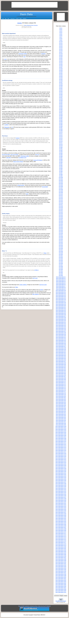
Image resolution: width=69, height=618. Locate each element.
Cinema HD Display (37, 160)
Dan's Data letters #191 (61, 563)
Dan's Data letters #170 (61, 531)
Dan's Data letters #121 (61, 457)
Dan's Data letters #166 (61, 525)
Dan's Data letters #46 (61, 344)
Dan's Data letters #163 (61, 521)
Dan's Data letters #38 (61, 332)
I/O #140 (61, 239)
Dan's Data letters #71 (61, 382)
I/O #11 (60, 43)
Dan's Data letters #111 (61, 442)
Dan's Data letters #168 (61, 528)
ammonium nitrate (23, 53)
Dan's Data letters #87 (61, 406)
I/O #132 (61, 227)
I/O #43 (60, 91)
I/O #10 (60, 41)
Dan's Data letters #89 (61, 409)
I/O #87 (60, 157)
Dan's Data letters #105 (61, 433)
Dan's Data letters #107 (61, 436)
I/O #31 (60, 73)
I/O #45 (60, 94)
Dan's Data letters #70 (61, 381)
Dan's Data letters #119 (61, 454)
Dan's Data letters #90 (61, 411)
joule (5, 59)
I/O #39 (60, 85)
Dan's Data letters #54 (61, 356)
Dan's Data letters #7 (61, 286)
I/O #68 (60, 129)
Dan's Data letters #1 (61, 276)
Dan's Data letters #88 (61, 408)
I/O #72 (60, 135)
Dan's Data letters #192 (61, 565)
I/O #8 (60, 38)
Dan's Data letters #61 (61, 367)
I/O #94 (60, 168)
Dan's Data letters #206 (61, 586)
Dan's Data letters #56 (61, 359)
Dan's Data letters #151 (61, 503)
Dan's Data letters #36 (61, 329)
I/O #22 (60, 59)
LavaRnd (6, 124)
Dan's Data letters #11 (61, 292)
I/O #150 (61, 254)
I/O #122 (61, 212)
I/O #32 (60, 74)
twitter (21, 18)
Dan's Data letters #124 (61, 462)
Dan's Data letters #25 (61, 313)
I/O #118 (61, 206)
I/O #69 (60, 130)
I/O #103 (61, 181)
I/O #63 (60, 121)
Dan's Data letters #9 (61, 289)
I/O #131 (61, 225)
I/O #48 (60, 98)
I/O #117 (61, 204)
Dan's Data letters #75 (61, 388)
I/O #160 (61, 269)
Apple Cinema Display (18, 161)
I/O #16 (60, 50)
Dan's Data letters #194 (61, 568)
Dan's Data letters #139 (61, 485)
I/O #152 (61, 257)
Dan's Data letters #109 (61, 439)
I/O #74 (60, 138)
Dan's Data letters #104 (61, 432)
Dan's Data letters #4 (61, 281)
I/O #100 (61, 177)
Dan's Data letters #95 (61, 418)
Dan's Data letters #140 (61, 486)
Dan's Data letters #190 (61, 562)
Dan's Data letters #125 (61, 464)
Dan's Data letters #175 (61, 539)
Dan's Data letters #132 (61, 474)
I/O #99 (60, 175)
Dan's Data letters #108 (61, 438)
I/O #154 (61, 260)
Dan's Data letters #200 (61, 577)
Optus (45, 253)
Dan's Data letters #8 (61, 287)
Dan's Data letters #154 (61, 507)
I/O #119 (61, 207)
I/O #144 (61, 245)
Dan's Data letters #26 (61, 314)
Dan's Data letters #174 (61, 537)
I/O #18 (60, 53)
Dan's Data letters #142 (61, 489)
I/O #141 (61, 240)
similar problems (23, 284)
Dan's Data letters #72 (61, 384)
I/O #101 (61, 178)
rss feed (17, 18)
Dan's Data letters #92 (61, 414)
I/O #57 (60, 112)
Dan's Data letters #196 (61, 571)
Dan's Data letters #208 (61, 589)
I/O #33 (60, 76)
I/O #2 (60, 29)
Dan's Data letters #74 (61, 387)
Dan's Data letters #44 (61, 341)
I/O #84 (60, 153)
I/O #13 (60, 46)
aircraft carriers (21, 185)
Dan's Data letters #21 (61, 307)
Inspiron (17, 138)
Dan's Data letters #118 (61, 453)
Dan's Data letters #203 (61, 581)
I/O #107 (61, 187)
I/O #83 (60, 151)
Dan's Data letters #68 (61, 378)
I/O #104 (61, 183)
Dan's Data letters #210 (61, 592)
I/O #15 (60, 49)
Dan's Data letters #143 (61, 491)
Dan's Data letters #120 (61, 456)
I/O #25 (60, 64)
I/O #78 (60, 144)
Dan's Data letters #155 (61, 509)
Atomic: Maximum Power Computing (31, 25)
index (8, 18)
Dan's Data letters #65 (61, 373)
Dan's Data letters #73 (61, 385)
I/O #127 (61, 219)
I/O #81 (60, 148)
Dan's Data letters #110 (61, 441)
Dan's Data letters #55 (61, 358)
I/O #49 (60, 100)
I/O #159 (61, 267)
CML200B (8, 157)
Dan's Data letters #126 (61, 465)
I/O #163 (61, 273)
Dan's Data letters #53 (61, 355)
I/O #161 (61, 270)
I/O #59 (60, 115)
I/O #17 (60, 52)
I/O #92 (60, 165)
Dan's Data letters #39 (61, 334)
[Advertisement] (35, 5)
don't (34, 278)
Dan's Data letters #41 (61, 337)
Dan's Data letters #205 (61, 584)
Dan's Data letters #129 (61, 470)
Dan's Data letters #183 (61, 551)
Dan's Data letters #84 (61, 402)
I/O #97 (60, 172)
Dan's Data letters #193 (61, 566)
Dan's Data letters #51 (61, 352)
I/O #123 (61, 213)
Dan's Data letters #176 (61, 540)
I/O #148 (61, 251)
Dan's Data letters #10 (61, 290)
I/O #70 (60, 132)
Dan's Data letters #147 (61, 497)
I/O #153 (61, 258)
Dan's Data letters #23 (61, 310)
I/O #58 (60, 114)
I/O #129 (61, 222)
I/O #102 (61, 180)
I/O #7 (60, 37)
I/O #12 (60, 44)
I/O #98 (60, 174)
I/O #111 (61, 195)
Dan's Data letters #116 (61, 450)
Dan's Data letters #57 (61, 361)
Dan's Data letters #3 (61, 279)
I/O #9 (60, 40)
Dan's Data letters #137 (61, 482)
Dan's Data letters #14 (61, 296)
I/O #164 (61, 275)
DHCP (41, 289)
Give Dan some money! (61, 601)
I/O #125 (61, 216)
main (3, 18)
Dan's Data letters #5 (61, 283)
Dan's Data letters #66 (61, 375)
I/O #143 (61, 243)
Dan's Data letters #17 (61, 301)
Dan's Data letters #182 (61, 549)
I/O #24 (60, 62)
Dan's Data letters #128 (61, 468)
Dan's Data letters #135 (61, 479)
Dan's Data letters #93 (61, 415)
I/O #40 (60, 86)
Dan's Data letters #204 (61, 583)
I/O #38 (60, 83)
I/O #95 (60, 169)
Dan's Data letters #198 (61, 574)
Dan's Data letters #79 (61, 394)
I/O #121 (61, 210)
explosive (43, 53)
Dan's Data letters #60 (61, 365)
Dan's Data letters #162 (61, 519)
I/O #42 (60, 89)
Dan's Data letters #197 (61, 572)
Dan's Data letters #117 (61, 451)
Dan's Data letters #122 (61, 459)
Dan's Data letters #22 (61, 308)
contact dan (12, 18)
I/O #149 (61, 252)
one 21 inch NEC (14, 154)
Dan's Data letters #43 (61, 340)
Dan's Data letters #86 (61, 405)
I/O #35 (60, 79)
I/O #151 (61, 255)
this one (37, 154)
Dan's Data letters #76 (61, 390)
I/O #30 (60, 71)
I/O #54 (60, 108)
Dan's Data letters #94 (61, 417)
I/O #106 (61, 186)
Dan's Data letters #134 (61, 477)
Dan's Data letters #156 (61, 510)
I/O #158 (61, 266)
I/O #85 (60, 154)
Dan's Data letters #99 (61, 424)
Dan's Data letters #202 (61, 580)
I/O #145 (61, 246)
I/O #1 (60, 28)
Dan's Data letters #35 (61, 328)
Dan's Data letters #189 (61, 560)
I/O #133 (61, 228)
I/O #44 (60, 92)
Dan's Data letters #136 (61, 480)
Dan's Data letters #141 (61, 488)
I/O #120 (61, 209)
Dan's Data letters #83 (61, 400)
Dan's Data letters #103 (61, 430)
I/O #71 (60, 133)
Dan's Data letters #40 (61, 335)
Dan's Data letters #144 (61, 492)
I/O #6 (60, 35)
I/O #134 (61, 230)
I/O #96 (60, 171)
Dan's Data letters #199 (61, 575)
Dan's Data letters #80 (61, 396)
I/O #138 (61, 236)
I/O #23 (60, 61)
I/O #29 (60, 70)
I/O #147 (61, 249)
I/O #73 (60, 136)
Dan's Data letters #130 (61, 471)
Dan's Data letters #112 (61, 444)
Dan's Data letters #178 (61, 543)
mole (24, 56)
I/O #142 (61, 242)
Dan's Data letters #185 (61, 554)
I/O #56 (60, 111)
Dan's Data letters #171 (61, 533)
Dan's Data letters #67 (61, 376)
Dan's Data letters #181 (61, 548)
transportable (45, 186)
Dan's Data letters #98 (61, 423)
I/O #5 (60, 34)
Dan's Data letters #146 (61, 495)
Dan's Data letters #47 (61, 346)
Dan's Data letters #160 (61, 516)
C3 (12, 127)
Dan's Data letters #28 (61, 317)
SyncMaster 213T (22, 157)
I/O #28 (60, 68)
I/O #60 (60, 117)
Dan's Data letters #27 (61, 316)
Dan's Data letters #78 (61, 393)
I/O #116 (61, 203)
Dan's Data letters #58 (61, 362)
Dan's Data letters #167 (61, 527)
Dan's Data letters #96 (61, 420)
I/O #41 (60, 88)
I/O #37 (60, 82)
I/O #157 (61, 264)
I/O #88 (60, 159)
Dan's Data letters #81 (61, 397)
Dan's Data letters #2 (61, 278)
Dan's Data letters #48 (61, 347)
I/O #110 (61, 194)
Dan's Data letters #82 (61, 399)
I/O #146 (61, 248)
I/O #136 (61, 233)
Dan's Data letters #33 (61, 325)
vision (27, 193)
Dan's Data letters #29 (61, 319)
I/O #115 (61, 201)
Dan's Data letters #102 (61, 429)
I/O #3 (60, 31)
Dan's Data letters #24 (61, 311)
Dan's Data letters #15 (61, 298)
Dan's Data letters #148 (61, 498)
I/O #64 (60, 123)
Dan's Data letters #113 (61, 445)
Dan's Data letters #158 (61, 513)
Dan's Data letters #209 (61, 590)
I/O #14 (60, 47)
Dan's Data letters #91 (61, 412)
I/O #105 (61, 184)
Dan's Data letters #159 (61, 515)
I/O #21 (60, 58)
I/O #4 (60, 32)
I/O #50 (60, 102)
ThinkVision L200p (25, 156)
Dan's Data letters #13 (61, 295)
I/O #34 (60, 77)
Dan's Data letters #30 (61, 320)
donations (24, 18)
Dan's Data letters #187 (61, 557)
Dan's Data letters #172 (61, 534)
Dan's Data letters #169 (61, 530)
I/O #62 (60, 120)
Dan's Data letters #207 (61, 587)
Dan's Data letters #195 (61, 569)
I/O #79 (60, 145)
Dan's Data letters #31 (61, 322)
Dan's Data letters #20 (61, 305)
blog (5, 18)
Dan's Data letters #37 (61, 331)
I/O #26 (60, 65)
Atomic (19, 23)
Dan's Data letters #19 (61, 304)
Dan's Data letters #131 (61, 473)
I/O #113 (61, 198)
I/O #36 (60, 80)
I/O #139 (61, 237)
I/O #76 (60, 141)
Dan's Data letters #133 (61, 476)
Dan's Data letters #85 (61, 403)
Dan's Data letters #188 (61, 559)
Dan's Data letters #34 (61, 326)
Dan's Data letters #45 (61, 343)
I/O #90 (60, 162)
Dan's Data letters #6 (61, 284)
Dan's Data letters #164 (61, 522)
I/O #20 (60, 56)
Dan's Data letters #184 (61, 553)
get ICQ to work (43, 284)
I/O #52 (60, 105)
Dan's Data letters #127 (61, 467)
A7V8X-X (36, 270)
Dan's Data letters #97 (61, 421)
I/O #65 (60, 124)
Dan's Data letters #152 (61, 504)
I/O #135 (61, 231)
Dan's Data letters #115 (61, 448)
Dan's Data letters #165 (61, 524)
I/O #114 (61, 200)
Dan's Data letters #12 (61, 293)
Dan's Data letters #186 (61, 556)
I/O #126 (61, 218)
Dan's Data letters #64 (61, 372)
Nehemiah (6, 127)
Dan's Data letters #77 (61, 391)
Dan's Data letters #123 (61, 461)
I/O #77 (60, 142)
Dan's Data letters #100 (61, 426)
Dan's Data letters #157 (61, 512)
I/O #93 (60, 166)
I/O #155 (61, 261)
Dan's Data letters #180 (61, 546)
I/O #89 (60, 160)
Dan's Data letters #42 (61, 338)
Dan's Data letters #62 (61, 368)
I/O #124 (61, 215)
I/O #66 (60, 126)
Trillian (16, 287)
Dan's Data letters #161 (61, 518)
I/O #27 (60, 67)
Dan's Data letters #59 (61, 364)
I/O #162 (61, 272)
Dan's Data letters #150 (61, 501)
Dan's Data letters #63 (61, 370)
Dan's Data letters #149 (61, 500)
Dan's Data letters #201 (61, 578)
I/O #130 (61, 224)
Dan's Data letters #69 (61, 379)
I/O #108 (61, 189)
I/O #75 (60, 139)
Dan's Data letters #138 (61, 483)
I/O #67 (60, 127)
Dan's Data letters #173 (61, 536)
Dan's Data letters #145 (61, 494)
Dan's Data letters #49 (61, 349)
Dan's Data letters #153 (61, 506)
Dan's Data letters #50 (61, 350)
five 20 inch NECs (6, 154)
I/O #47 (60, 97)
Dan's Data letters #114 (61, 447)
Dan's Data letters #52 (61, 353)
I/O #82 (60, 150)
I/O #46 (60, 95)
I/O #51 (60, 103)
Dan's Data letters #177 (61, 542)
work (36, 278)
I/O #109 (61, 191)
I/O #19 (60, 55)
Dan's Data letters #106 (61, 435)
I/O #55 (60, 109)
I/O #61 (60, 118)
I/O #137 (61, 234)
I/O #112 (61, 197)
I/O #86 (60, 156)
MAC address (35, 294)
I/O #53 (60, 106)
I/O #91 (60, 163)
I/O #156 (61, 263)
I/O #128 (61, 221)
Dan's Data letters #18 (61, 302)
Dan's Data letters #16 (61, 299)
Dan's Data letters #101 (61, 427)
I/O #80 (60, 147)
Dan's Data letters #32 (61, 323)
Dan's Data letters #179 (61, 545)
